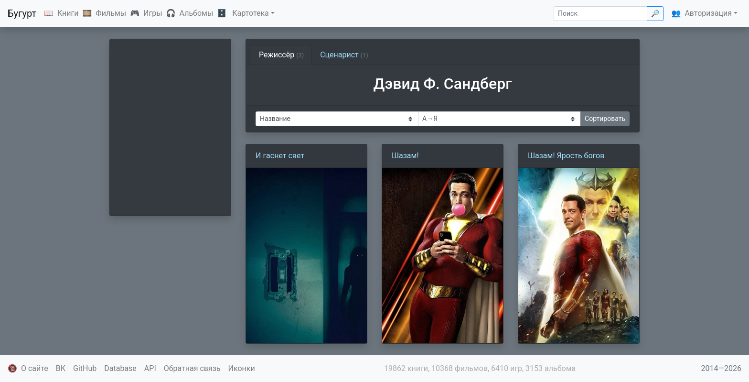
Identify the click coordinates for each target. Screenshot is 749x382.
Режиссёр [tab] (281, 54)
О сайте (34, 368)
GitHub (84, 368)
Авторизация (708, 13)
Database (120, 368)
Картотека (250, 13)
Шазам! (405, 155)
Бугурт (22, 13)
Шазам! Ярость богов (566, 155)
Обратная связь (192, 368)
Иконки (241, 368)
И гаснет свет (280, 155)
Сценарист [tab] (344, 54)
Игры (152, 13)
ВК (60, 368)
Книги (68, 13)
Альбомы (197, 13)
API (150, 368)
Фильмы (111, 13)
